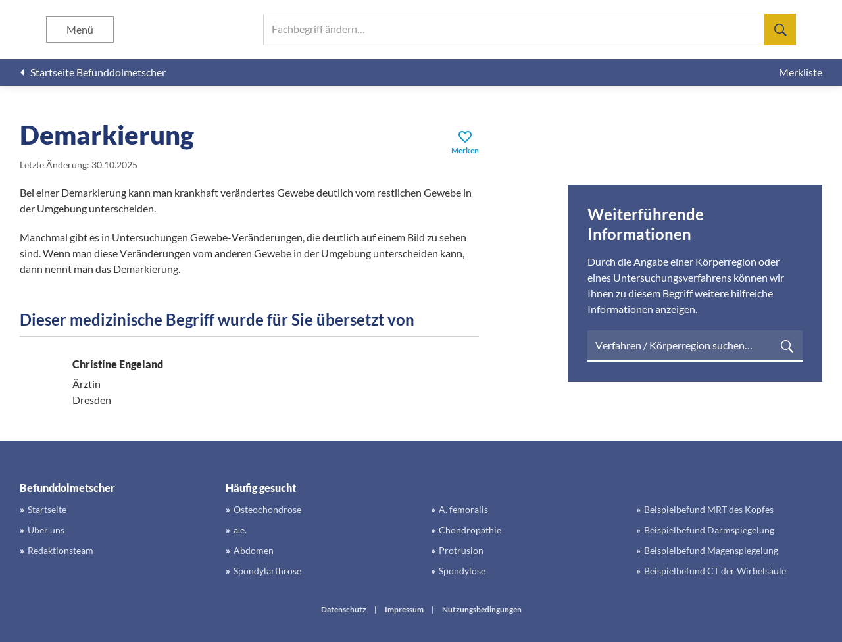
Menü (79, 29)
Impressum (404, 609)
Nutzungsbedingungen (482, 609)
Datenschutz (343, 609)
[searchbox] (529, 29)
